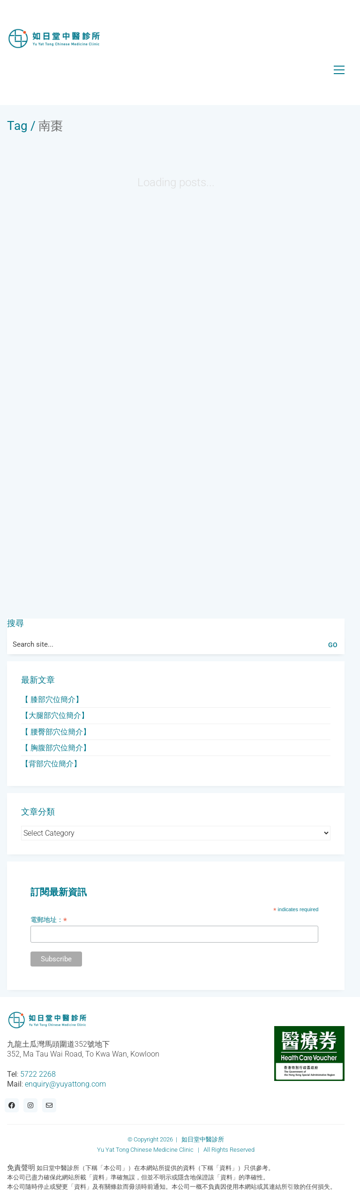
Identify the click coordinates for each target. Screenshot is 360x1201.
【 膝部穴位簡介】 (52, 699)
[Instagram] (30, 1105)
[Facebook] (12, 1105)
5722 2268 (38, 1074)
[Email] (49, 1105)
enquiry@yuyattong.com (65, 1084)
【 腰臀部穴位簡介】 (55, 731)
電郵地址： (48, 919)
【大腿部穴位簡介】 (55, 715)
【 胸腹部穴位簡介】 (55, 747)
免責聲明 (21, 1167)
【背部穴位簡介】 (51, 763)
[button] (339, 69)
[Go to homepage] (54, 38)
